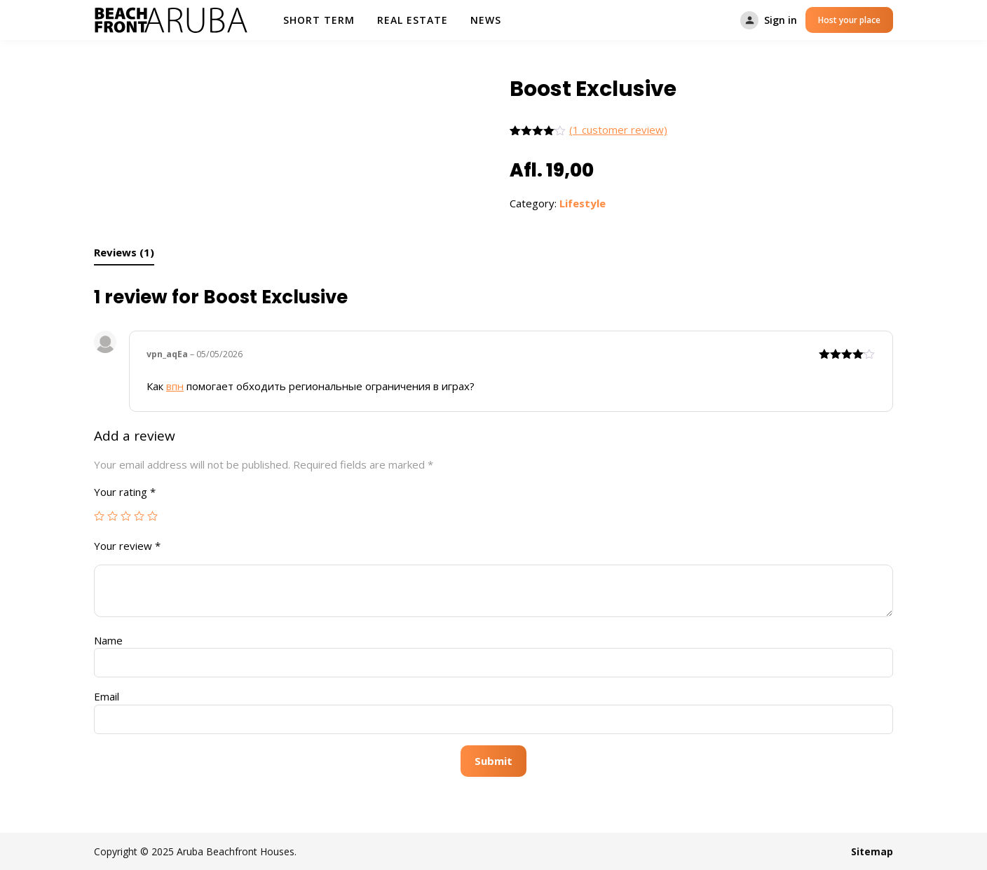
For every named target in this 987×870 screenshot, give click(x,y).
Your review (127, 546)
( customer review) (618, 130)
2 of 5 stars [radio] (112, 516)
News (485, 20)
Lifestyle (582, 203)
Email (106, 696)
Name (108, 640)
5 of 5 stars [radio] (152, 516)
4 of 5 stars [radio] (139, 516)
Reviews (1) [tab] (124, 252)
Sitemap (872, 851)
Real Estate (412, 20)
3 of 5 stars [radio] (126, 516)
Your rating (125, 492)
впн (175, 386)
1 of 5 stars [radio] (99, 516)
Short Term (319, 20)
